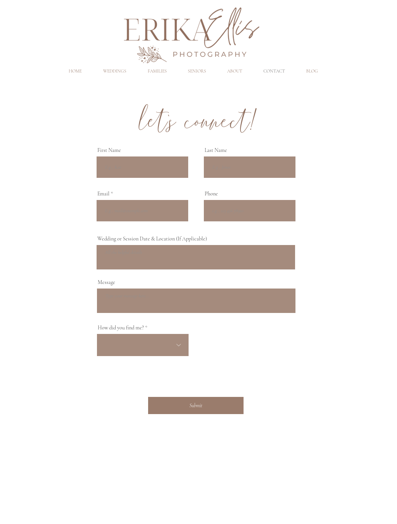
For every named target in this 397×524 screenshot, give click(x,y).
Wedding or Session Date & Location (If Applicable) (152, 239)
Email (103, 194)
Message (106, 282)
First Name (109, 150)
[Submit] (196, 405)
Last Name (216, 150)
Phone (211, 194)
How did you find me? (121, 328)
